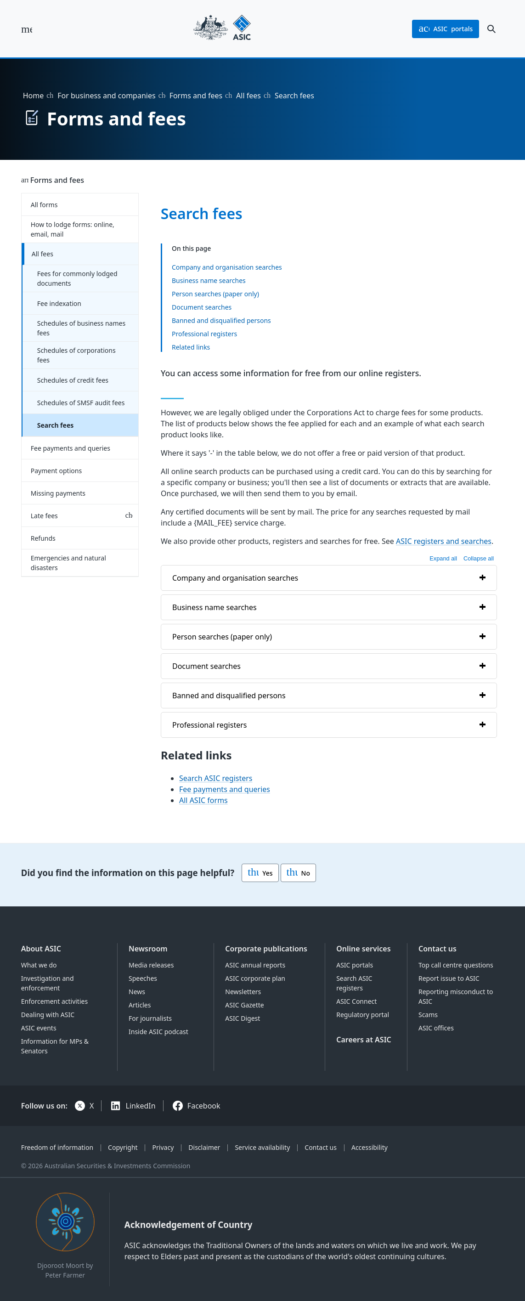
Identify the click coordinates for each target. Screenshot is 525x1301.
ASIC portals (354, 965)
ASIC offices (436, 1028)
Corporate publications (266, 949)
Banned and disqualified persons (221, 320)
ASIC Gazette (244, 1005)
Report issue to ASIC (449, 978)
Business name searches (209, 280)
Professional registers (204, 333)
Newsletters (243, 991)
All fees (248, 96)
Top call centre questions (455, 965)
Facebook (203, 1106)
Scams (428, 1014)
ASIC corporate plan (255, 978)
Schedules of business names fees (81, 328)
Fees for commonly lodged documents (77, 278)
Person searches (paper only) (215, 293)
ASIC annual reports (255, 965)
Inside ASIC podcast (158, 1031)
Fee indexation (59, 303)
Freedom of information (57, 1147)
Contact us (437, 949)
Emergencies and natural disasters (68, 563)
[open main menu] (26, 28)
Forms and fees (195, 96)
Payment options (56, 470)
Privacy (163, 1147)
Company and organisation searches (227, 266)
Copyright (123, 1147)
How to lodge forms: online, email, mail (72, 229)
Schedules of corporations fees (76, 355)
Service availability (262, 1147)
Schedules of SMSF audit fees (81, 402)
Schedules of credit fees (72, 380)
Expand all (443, 558)
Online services (363, 949)
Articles (140, 1005)
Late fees (44, 515)
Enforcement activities (54, 1001)
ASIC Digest (242, 1018)
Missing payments (58, 493)
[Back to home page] (222, 29)
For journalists (150, 1018)
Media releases (151, 965)
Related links (191, 346)
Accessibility (369, 1147)
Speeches (143, 978)
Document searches (201, 306)
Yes (260, 872)
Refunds (43, 538)
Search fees (55, 425)
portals (445, 29)
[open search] (491, 29)
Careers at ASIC (363, 1040)
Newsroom (148, 949)
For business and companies (106, 96)
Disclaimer (204, 1147)
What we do (39, 965)
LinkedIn (141, 1106)
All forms (44, 204)
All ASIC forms (203, 801)
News (137, 991)
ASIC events (38, 1028)
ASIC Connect (356, 1001)
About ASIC (41, 949)
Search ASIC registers (216, 779)
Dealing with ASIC (47, 1014)
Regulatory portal (362, 1014)
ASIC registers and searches (443, 542)
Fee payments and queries (70, 448)
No (298, 872)
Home (33, 96)
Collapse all (478, 558)
